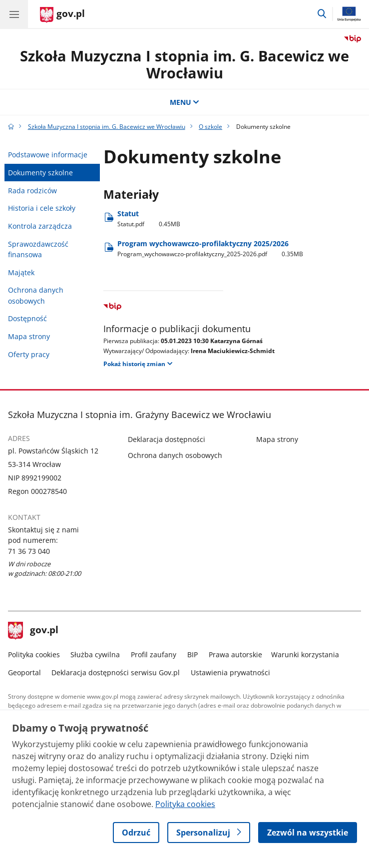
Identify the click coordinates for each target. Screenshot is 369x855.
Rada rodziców (32, 190)
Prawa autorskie (235, 654)
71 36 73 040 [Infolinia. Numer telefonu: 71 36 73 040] (29, 551)
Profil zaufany (153, 654)
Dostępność (27, 318)
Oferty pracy (28, 354)
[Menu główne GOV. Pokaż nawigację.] (14, 14)
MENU (185, 102)
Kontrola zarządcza (40, 226)
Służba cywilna (95, 654)
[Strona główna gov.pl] (62, 15)
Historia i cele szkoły (41, 208)
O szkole (210, 126)
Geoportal (24, 672)
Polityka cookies (34, 654)
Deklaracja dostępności (166, 439)
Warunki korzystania (305, 654)
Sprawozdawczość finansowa (38, 249)
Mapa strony (29, 336)
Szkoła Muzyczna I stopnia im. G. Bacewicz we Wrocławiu (184, 64)
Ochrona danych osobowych (35, 295)
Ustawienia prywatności (230, 672)
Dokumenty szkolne (40, 172)
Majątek (21, 272)
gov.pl (33, 631)
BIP (192, 654)
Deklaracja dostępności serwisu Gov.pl (115, 672)
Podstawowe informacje (47, 154)
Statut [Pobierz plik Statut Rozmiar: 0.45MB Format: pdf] (148, 218)
